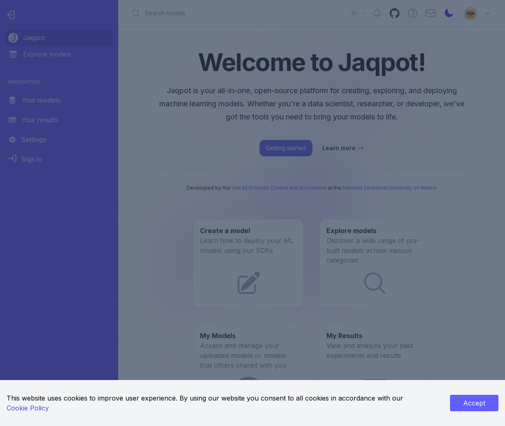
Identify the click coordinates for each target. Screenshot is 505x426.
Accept (474, 403)
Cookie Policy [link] (28, 408)
